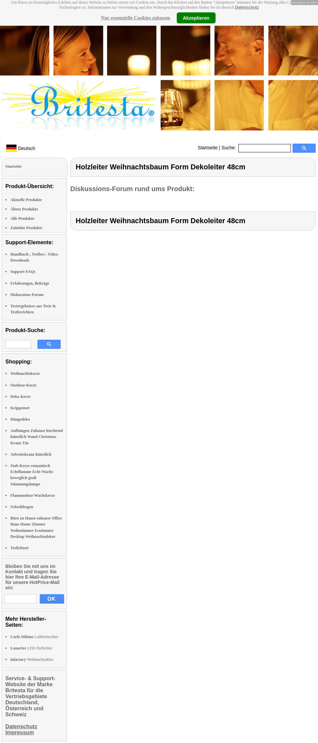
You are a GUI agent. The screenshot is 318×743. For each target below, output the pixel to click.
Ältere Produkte (24, 209)
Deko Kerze (20, 396)
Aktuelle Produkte (26, 199)
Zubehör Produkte (26, 228)
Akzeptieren (196, 17)
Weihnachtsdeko (31, 659)
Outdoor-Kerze (23, 385)
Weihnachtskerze (25, 373)
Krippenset (19, 408)
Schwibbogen (21, 506)
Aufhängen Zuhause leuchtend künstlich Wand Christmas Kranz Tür (36, 436)
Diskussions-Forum (27, 294)
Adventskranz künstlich (30, 454)
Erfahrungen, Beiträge (29, 283)
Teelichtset (19, 548)
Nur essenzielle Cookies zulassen (135, 17)
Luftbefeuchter (34, 636)
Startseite (208, 147)
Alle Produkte (22, 218)
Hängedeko (20, 419)
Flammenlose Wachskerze (32, 495)
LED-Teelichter (31, 648)
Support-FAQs (22, 271)
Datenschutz (247, 7)
